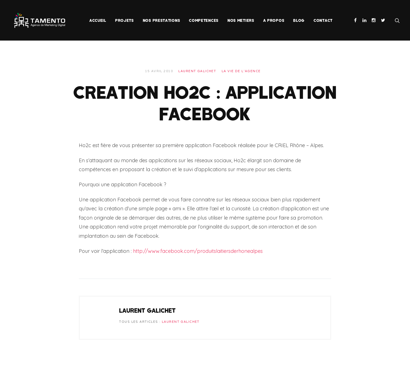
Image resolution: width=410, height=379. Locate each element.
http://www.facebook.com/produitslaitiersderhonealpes (198, 251)
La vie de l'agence (241, 71)
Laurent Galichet (197, 71)
